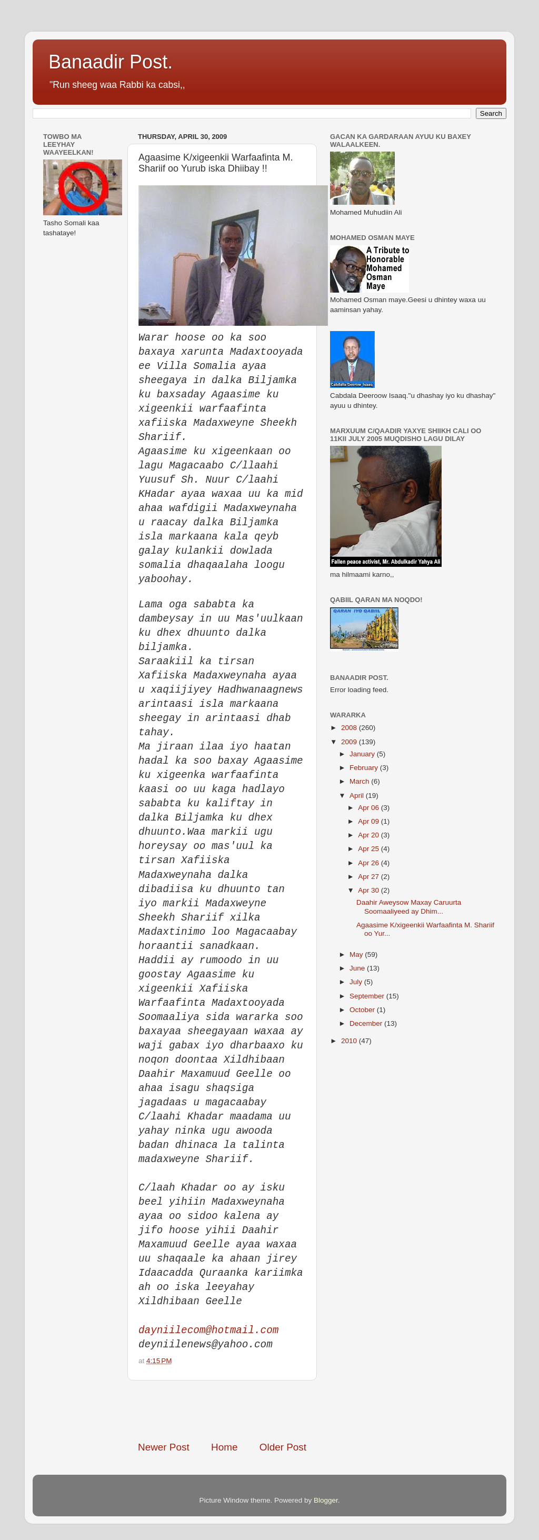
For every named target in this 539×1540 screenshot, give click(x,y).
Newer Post (163, 1447)
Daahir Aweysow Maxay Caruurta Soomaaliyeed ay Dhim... (408, 906)
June (358, 968)
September (368, 996)
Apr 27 (369, 877)
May (357, 954)
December (367, 1023)
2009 (350, 742)
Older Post (282, 1447)
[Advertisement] (261, 1410)
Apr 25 (369, 849)
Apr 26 (369, 863)
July (357, 982)
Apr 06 (369, 808)
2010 (350, 1041)
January (363, 754)
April (358, 795)
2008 (350, 728)
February (365, 768)
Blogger (326, 1500)
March (360, 781)
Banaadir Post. (110, 62)
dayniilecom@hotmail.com (208, 1330)
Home (224, 1447)
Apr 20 (369, 835)
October (363, 1010)
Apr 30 (369, 890)
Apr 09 (369, 821)
